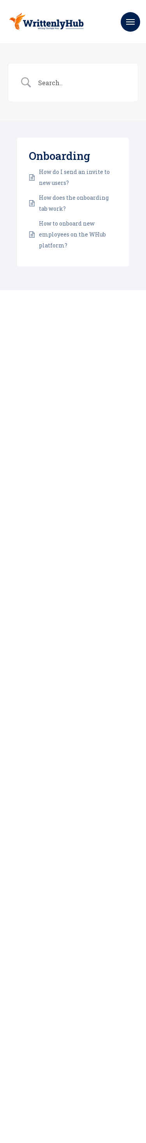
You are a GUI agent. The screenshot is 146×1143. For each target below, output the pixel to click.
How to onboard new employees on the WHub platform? (72, 234)
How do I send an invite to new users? (74, 177)
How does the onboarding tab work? (74, 203)
